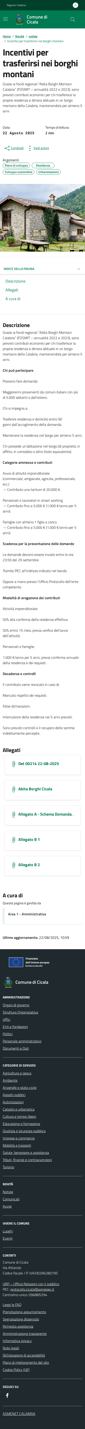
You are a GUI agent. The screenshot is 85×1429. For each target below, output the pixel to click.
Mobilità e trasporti (17, 1145)
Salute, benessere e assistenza (26, 1152)
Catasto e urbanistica (18, 1109)
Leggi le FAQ (12, 1304)
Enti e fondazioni (15, 1026)
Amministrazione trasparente (25, 1333)
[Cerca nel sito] (72, 19)
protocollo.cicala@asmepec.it (32, 1289)
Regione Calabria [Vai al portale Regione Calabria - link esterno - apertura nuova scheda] (16, 5)
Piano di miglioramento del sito (26, 1362)
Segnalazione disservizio (21, 1319)
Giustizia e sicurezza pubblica (24, 1131)
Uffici (6, 1019)
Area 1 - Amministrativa (27, 914)
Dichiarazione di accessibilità (24, 1355)
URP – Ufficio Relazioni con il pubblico (31, 1284)
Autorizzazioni (13, 1102)
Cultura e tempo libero (19, 1116)
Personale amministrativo (22, 1041)
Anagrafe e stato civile (19, 1087)
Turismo (8, 1167)
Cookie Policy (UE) (16, 1369)
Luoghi (8, 1231)
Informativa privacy (17, 1340)
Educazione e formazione (21, 1123)
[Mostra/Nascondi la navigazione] (5, 19)
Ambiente (10, 1080)
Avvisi (7, 1206)
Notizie (8, 1192)
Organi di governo (16, 1005)
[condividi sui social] (13, 148)
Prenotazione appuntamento (24, 1312)
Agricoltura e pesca (17, 1073)
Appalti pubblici (14, 1094)
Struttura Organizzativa (20, 1012)
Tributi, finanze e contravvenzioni (27, 1159)
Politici (7, 1034)
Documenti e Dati (16, 1048)
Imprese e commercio (19, 1138)
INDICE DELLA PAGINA (42, 269)
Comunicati (11, 1199)
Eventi (7, 1238)
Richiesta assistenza (18, 1326)
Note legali (11, 1348)
